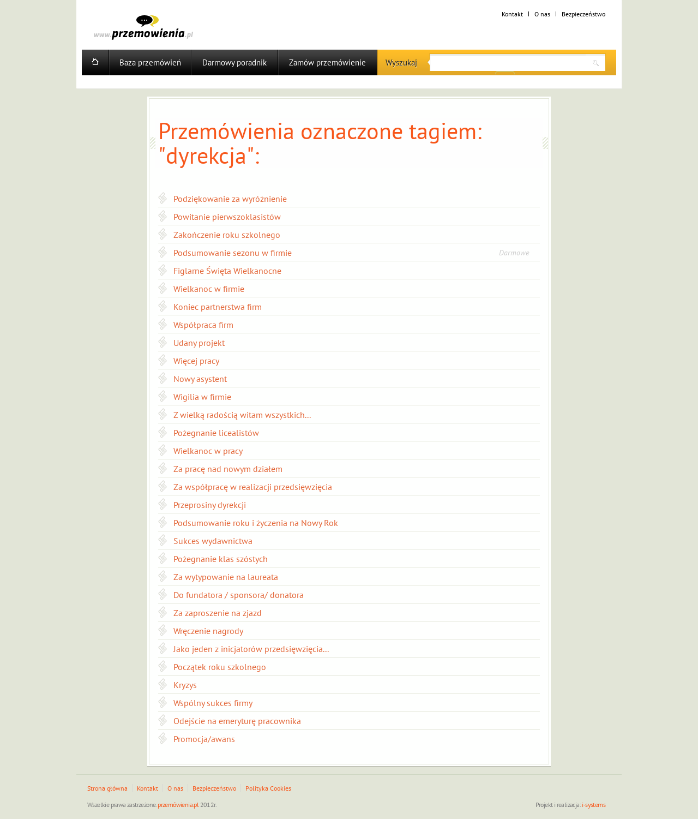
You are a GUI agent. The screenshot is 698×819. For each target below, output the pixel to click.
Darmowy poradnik (234, 62)
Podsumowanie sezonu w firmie (232, 252)
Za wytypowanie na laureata (225, 576)
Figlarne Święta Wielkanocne (227, 270)
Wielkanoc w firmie (208, 288)
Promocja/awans (204, 738)
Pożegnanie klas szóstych (220, 558)
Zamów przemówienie (327, 62)
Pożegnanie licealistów (216, 432)
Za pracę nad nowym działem (227, 468)
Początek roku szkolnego (219, 666)
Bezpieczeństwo (583, 14)
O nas (542, 14)
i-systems (593, 804)
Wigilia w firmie (202, 396)
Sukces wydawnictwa (212, 540)
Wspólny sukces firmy (212, 702)
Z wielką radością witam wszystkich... (242, 414)
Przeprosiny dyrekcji (209, 504)
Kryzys (185, 684)
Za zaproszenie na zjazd (217, 612)
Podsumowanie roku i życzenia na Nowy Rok (255, 522)
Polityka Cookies (268, 788)
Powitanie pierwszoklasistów (227, 216)
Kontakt (512, 14)
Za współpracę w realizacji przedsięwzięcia (252, 486)
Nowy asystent (200, 378)
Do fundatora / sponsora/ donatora (238, 594)
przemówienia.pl (178, 804)
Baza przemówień (150, 62)
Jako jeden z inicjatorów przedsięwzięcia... (251, 648)
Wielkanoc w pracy (208, 450)
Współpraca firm (203, 324)
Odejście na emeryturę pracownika (237, 720)
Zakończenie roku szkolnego (226, 234)
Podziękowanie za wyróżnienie (230, 198)
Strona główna (107, 788)
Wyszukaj (401, 62)
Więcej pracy (196, 360)
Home (95, 62)
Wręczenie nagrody (208, 630)
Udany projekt (199, 342)
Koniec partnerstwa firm (217, 306)
